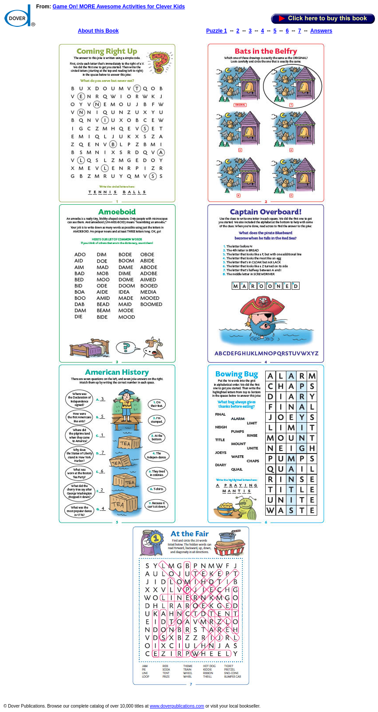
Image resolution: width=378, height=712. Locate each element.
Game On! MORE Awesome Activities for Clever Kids (118, 7)
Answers (321, 31)
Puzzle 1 (216, 31)
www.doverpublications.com (177, 706)
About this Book (98, 31)
